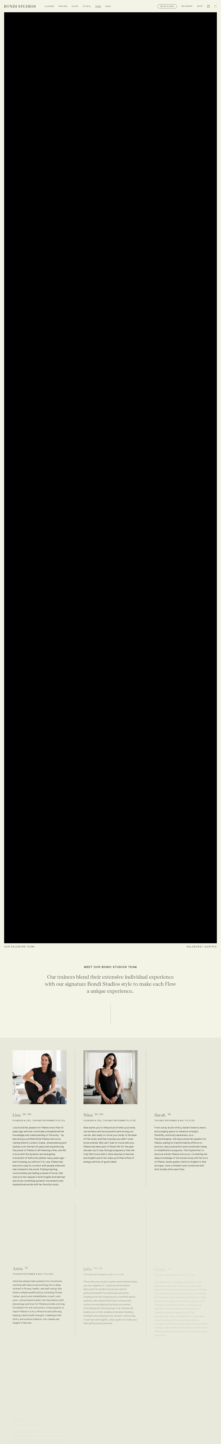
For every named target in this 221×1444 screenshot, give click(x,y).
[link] (20, 6)
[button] (167, 6)
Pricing (63, 6)
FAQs (108, 6)
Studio (87, 6)
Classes (49, 6)
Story (75, 6)
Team (98, 6)
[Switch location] (187, 6)
